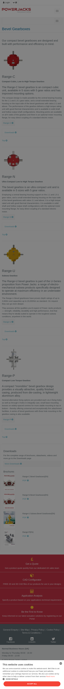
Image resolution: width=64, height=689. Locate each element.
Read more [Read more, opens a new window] (50, 676)
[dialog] (32, 344)
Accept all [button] (32, 684)
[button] (32, 679)
